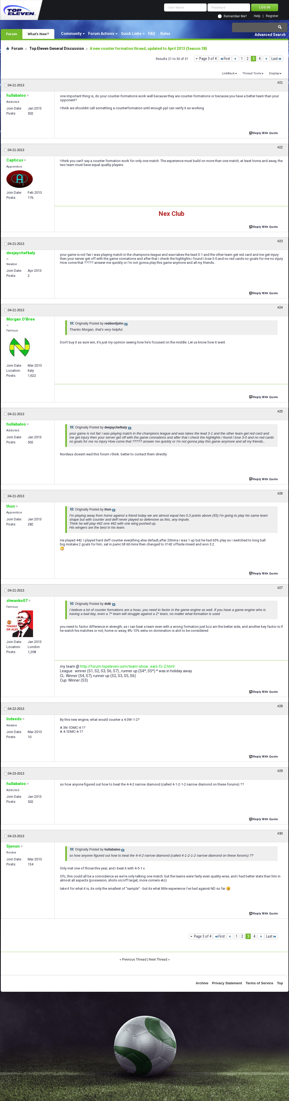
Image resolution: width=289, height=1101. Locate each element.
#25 (280, 411)
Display (274, 73)
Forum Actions (101, 33)
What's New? (38, 34)
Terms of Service (259, 983)
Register (272, 16)
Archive (202, 983)
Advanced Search (270, 35)
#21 (280, 82)
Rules (165, 33)
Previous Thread (134, 959)
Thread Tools (251, 73)
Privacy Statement (227, 983)
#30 (280, 833)
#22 (280, 147)
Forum (11, 34)
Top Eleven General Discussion (56, 48)
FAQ (151, 33)
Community (71, 33)
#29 (280, 771)
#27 (280, 588)
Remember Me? (235, 16)
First (225, 58)
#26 (280, 493)
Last (276, 58)
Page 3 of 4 (208, 58)
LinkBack (228, 73)
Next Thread (158, 959)
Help (257, 16)
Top (280, 983)
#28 (280, 706)
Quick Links (131, 33)
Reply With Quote (264, 132)
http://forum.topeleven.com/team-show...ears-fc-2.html (127, 666)
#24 (280, 307)
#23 (280, 241)
